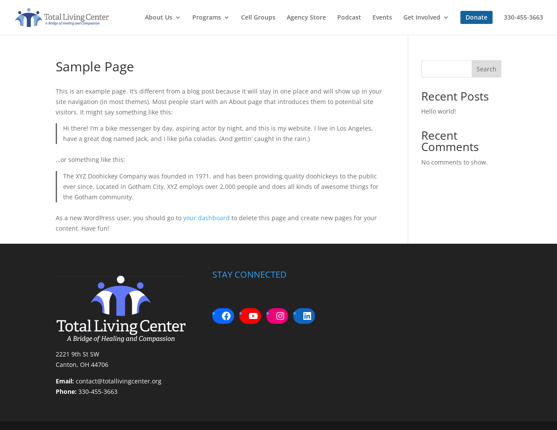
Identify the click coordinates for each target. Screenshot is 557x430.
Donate (476, 17)
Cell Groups (258, 17)
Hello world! (438, 111)
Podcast (349, 17)
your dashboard (206, 218)
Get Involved (421, 17)
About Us (158, 17)
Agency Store (306, 17)
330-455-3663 (523, 17)
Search (486, 69)
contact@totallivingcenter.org (118, 381)
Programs (206, 17)
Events (382, 17)
